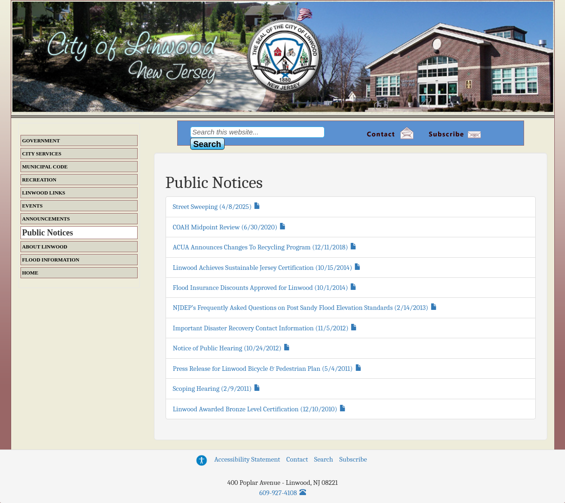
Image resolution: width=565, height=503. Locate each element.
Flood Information (51, 259)
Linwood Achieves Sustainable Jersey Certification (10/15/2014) (262, 267)
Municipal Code (45, 166)
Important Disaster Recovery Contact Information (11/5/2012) (261, 328)
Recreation (39, 179)
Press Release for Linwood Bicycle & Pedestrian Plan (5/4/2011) (263, 368)
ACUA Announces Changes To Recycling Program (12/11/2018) (260, 247)
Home (30, 272)
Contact (297, 459)
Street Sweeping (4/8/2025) (212, 206)
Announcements (46, 218)
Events (32, 205)
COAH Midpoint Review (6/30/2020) (225, 227)
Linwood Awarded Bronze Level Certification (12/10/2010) (255, 409)
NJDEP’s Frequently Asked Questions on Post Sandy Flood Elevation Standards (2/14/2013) (301, 307)
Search (323, 459)
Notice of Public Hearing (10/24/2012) (227, 348)
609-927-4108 (278, 493)
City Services (41, 153)
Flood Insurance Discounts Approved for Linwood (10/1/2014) (260, 287)
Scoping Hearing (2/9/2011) (212, 388)
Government (41, 140)
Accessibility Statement (247, 459)
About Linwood (44, 246)
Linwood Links (44, 192)
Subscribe (353, 459)
